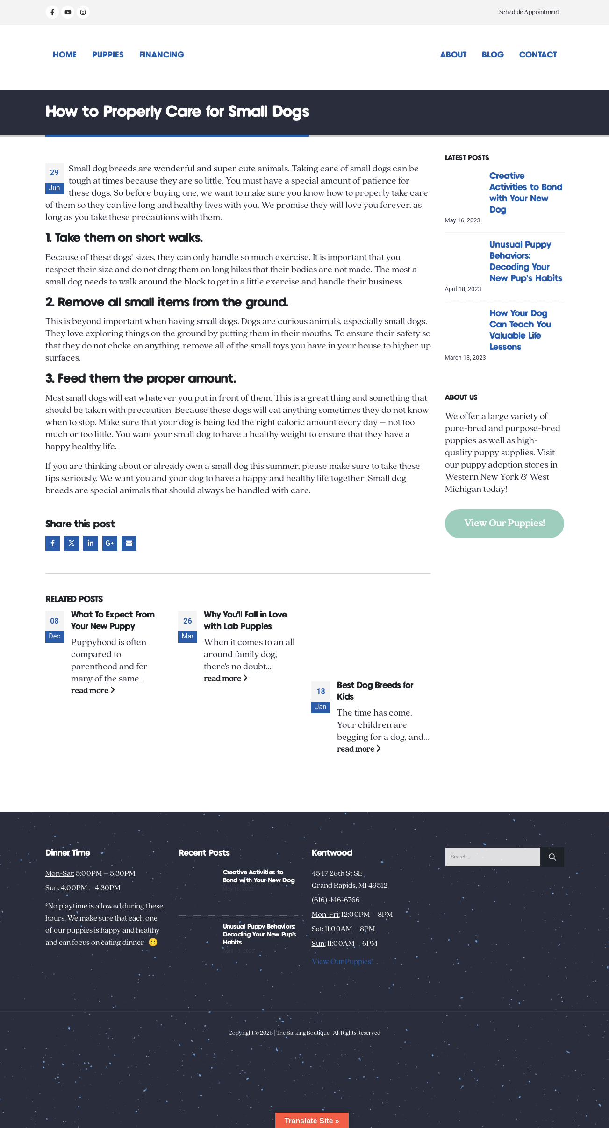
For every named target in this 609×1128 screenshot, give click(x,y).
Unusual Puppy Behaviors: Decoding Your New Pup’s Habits (259, 934)
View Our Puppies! (504, 523)
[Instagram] (83, 12)
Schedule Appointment (529, 12)
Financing (161, 55)
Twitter (71, 543)
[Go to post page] (370, 640)
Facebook (52, 543)
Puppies (108, 55)
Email (129, 543)
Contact (538, 55)
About (453, 55)
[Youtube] (67, 12)
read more (93, 690)
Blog (493, 55)
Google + (109, 543)
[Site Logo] (304, 57)
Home (65, 55)
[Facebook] (52, 12)
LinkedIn (90, 543)
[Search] (552, 857)
